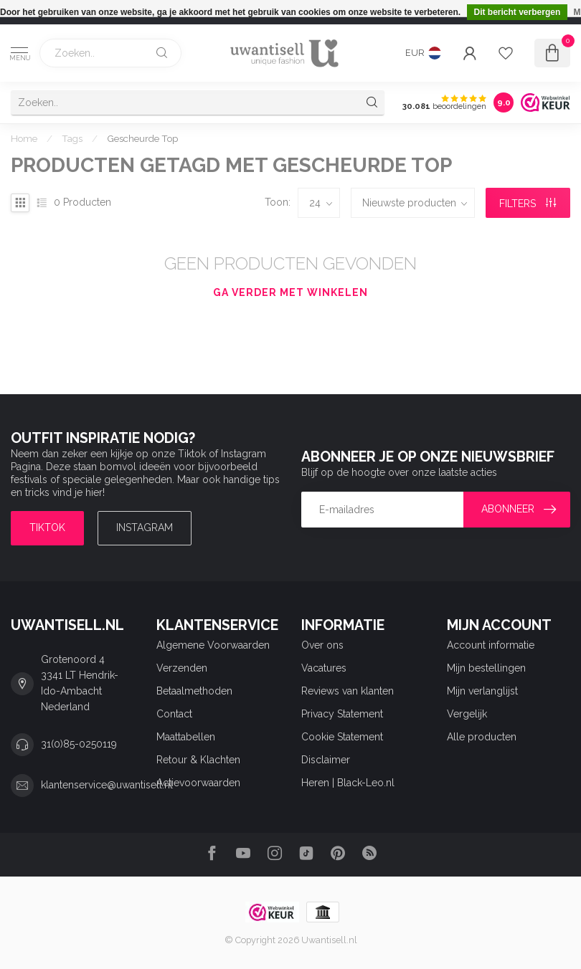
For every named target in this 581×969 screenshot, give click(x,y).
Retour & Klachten (198, 759)
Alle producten (481, 737)
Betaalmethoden (194, 691)
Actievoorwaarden (198, 782)
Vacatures (323, 668)
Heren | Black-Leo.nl (348, 782)
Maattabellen (185, 737)
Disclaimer (325, 759)
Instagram (144, 527)
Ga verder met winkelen (290, 292)
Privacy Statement (342, 714)
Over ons (322, 645)
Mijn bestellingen (486, 668)
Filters (527, 203)
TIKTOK (47, 527)
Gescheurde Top (142, 138)
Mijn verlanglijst (482, 691)
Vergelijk (467, 714)
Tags (72, 138)
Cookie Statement (342, 737)
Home (24, 138)
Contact (174, 714)
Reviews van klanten (347, 691)
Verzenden (181, 668)
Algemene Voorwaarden (213, 645)
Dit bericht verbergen (517, 12)
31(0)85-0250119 (79, 744)
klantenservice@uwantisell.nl (107, 785)
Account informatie (490, 645)
